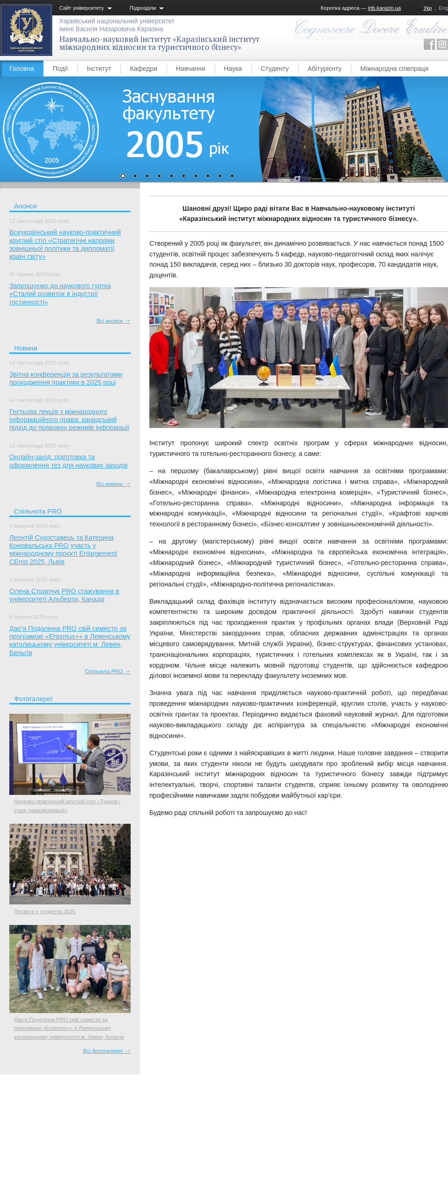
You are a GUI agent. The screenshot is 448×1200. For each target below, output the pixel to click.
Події (60, 68)
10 (232, 177)
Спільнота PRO (108, 671)
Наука (233, 68)
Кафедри (143, 68)
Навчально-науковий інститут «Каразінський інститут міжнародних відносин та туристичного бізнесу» (159, 43)
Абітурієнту (325, 68)
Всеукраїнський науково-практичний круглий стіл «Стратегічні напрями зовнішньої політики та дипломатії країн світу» (65, 244)
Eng (443, 8)
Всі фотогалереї (107, 1051)
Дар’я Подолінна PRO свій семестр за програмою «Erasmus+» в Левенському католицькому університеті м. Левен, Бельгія (69, 640)
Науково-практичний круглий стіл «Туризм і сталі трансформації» (67, 806)
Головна (21, 68)
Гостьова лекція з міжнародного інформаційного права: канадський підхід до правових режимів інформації (69, 420)
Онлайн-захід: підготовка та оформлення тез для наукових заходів (68, 461)
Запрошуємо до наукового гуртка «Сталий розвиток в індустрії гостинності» (60, 294)
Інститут (99, 68)
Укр (427, 8)
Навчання (190, 68)
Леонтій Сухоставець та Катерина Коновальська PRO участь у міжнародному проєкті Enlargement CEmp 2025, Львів (63, 550)
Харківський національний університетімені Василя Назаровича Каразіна (117, 25)
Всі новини (113, 484)
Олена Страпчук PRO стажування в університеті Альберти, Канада (64, 595)
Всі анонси (114, 321)
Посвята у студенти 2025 (45, 911)
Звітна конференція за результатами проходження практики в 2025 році (65, 378)
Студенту (275, 68)
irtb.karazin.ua (384, 8)
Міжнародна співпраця (394, 68)
